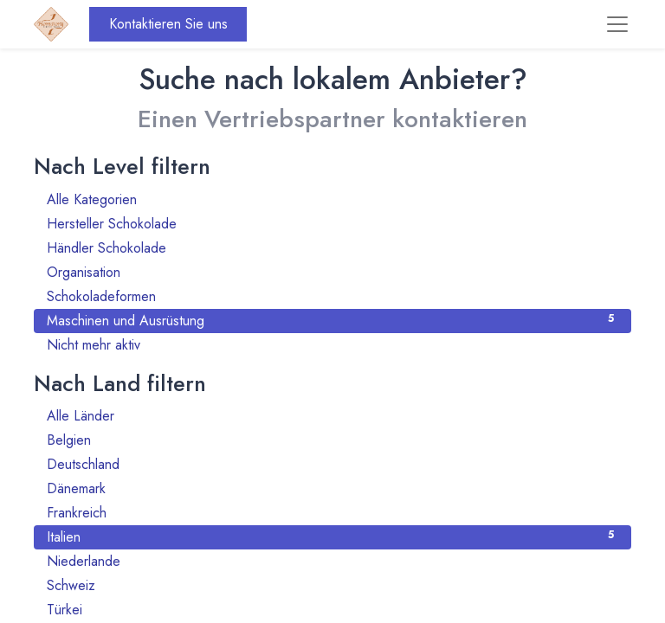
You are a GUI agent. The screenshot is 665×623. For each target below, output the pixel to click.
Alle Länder (332, 416)
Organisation (332, 272)
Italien (332, 537)
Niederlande (332, 561)
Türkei (332, 610)
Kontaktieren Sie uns (168, 24)
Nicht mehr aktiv (332, 345)
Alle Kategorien (332, 199)
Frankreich (332, 513)
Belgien (332, 440)
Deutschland (332, 464)
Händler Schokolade (332, 248)
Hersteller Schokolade (332, 224)
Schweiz (332, 585)
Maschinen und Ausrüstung (332, 321)
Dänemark (332, 488)
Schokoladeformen (332, 296)
